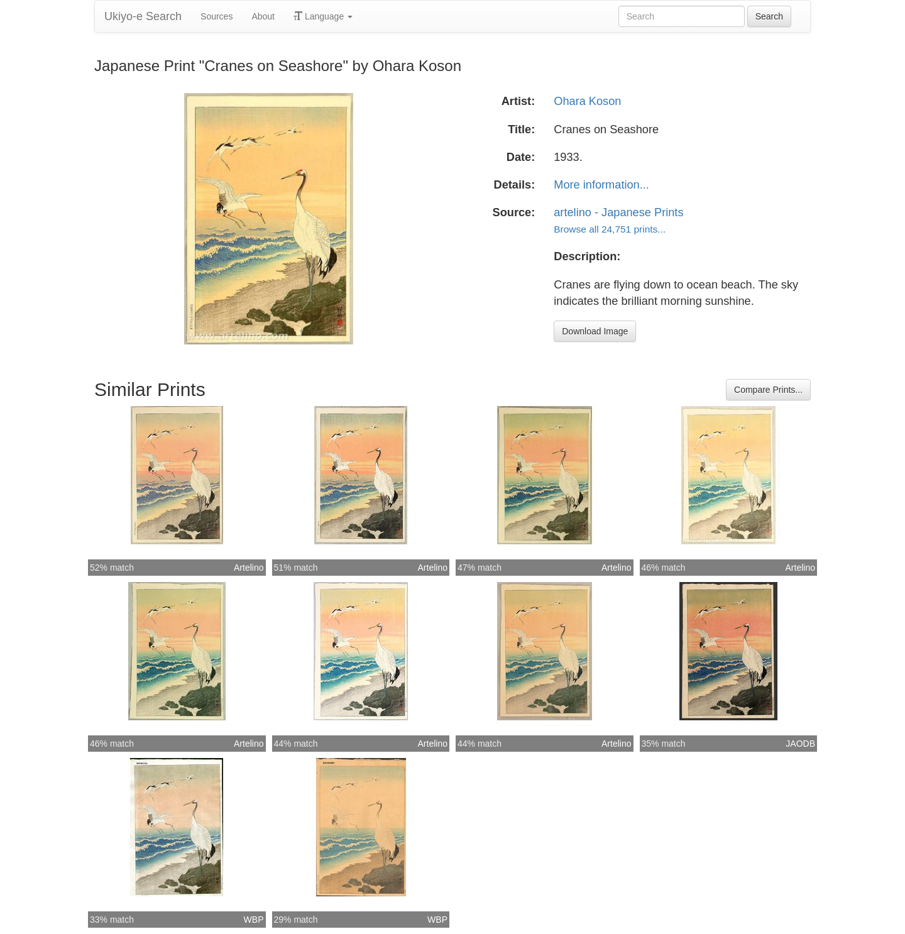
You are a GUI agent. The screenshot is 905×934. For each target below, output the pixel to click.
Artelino (248, 568)
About (263, 16)
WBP (254, 920)
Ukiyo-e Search (143, 16)
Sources (216, 16)
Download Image (595, 331)
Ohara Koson (587, 101)
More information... (601, 185)
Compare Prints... (768, 390)
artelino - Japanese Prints (618, 212)
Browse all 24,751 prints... (610, 229)
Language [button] (323, 16)
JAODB (800, 744)
